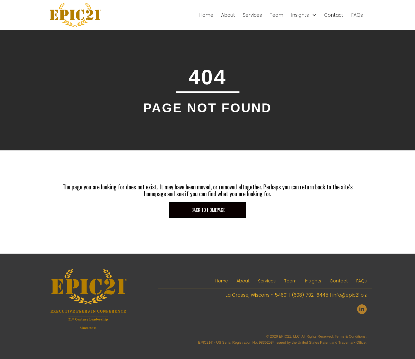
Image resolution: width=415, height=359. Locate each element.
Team (290, 281)
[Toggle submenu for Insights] (314, 15)
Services (267, 281)
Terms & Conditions (350, 336)
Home (221, 281)
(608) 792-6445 (310, 295)
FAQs (361, 281)
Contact (339, 281)
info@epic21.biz (349, 295)
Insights (313, 281)
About (243, 281)
